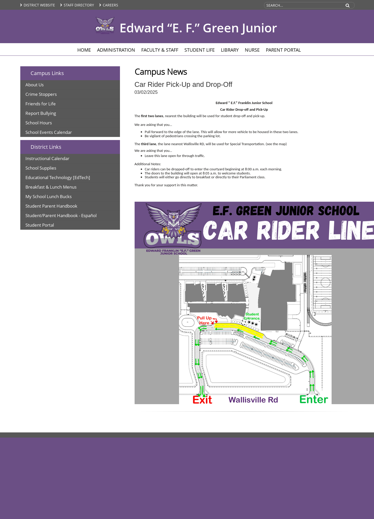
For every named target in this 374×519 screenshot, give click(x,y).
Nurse (252, 50)
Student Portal (39, 225)
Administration (116, 50)
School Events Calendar (48, 132)
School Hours (38, 123)
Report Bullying (40, 113)
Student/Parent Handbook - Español (61, 215)
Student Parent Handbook (51, 206)
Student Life (199, 50)
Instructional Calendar (47, 158)
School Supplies (40, 168)
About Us (34, 85)
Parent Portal (283, 50)
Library (230, 50)
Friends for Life (40, 104)
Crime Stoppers (41, 94)
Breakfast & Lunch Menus (51, 187)
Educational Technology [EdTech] (57, 177)
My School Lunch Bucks (48, 196)
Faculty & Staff (159, 50)
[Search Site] (302, 5)
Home (84, 50)
